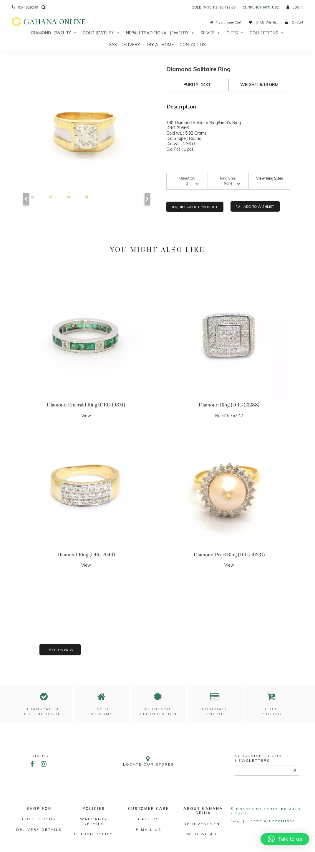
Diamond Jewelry (54, 33)
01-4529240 (25, 7)
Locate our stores (148, 761)
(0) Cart (294, 22)
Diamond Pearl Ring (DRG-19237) (229, 555)
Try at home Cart (225, 22)
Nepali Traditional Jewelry (160, 33)
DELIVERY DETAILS (39, 829)
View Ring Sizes (269, 178)
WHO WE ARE (203, 834)
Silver (210, 33)
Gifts (235, 33)
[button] (285, 839)
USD (275, 7)
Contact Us (193, 44)
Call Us (148, 819)
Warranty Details (93, 821)
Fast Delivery (124, 44)
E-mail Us (148, 829)
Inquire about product (195, 207)
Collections (267, 33)
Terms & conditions (271, 820)
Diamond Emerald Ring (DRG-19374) (86, 405)
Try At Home (160, 44)
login (294, 7)
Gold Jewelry (101, 33)
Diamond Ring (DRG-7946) (86, 555)
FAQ (235, 820)
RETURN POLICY (93, 834)
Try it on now (60, 649)
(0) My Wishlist (263, 22)
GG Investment (203, 823)
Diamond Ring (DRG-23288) (229, 405)
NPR (267, 7)
